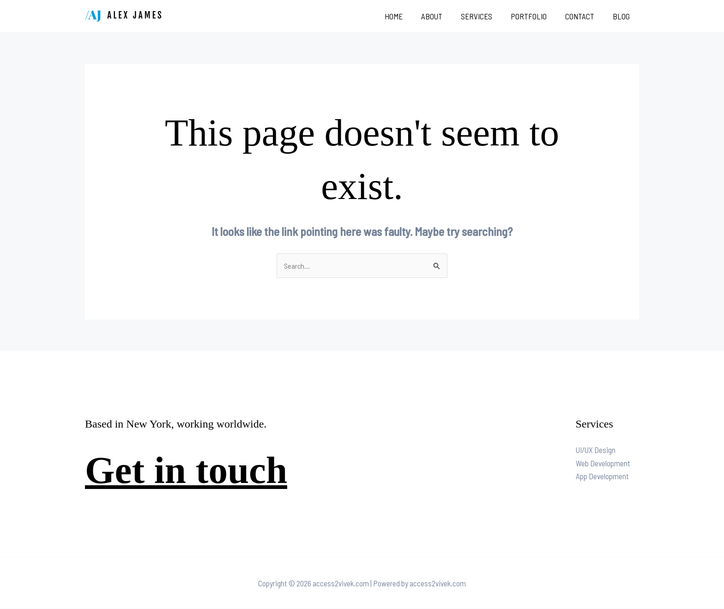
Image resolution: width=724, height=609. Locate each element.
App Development (602, 476)
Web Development (603, 463)
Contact (583, 16)
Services (486, 16)
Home (409, 16)
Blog (622, 16)
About (444, 16)
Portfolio (536, 16)
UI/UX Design (595, 450)
